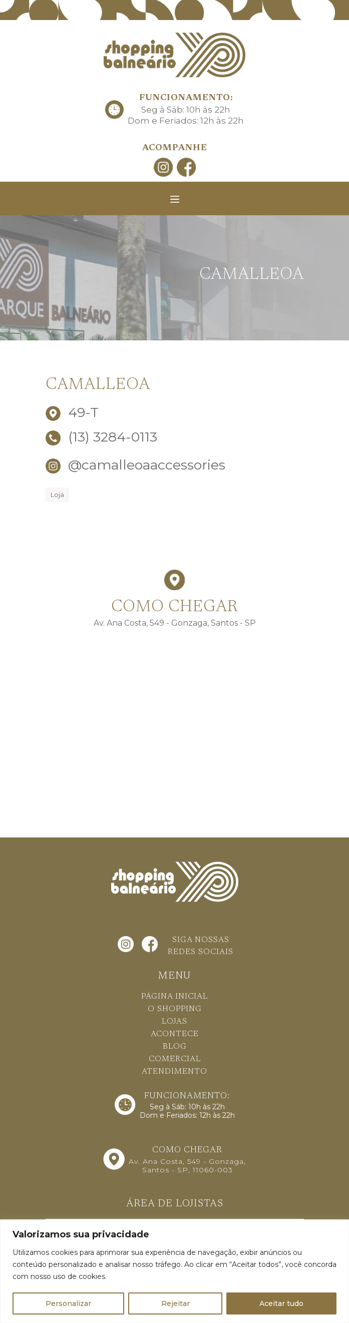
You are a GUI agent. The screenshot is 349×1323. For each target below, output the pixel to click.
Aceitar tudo (281, 1303)
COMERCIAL (175, 1059)
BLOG (175, 1047)
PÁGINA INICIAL (174, 997)
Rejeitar (175, 1303)
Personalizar (68, 1303)
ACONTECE (175, 1034)
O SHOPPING (175, 1009)
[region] (174, 1271)
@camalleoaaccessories (135, 465)
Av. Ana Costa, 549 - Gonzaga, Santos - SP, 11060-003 (187, 1165)
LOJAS (174, 1022)
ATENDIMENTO (174, 1072)
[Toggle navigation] (175, 199)
